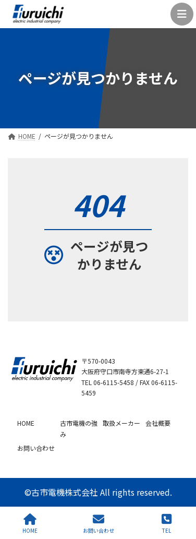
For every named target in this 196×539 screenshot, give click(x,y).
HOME (25, 422)
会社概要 (157, 422)
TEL (166, 523)
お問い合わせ (36, 448)
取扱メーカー (121, 422)
